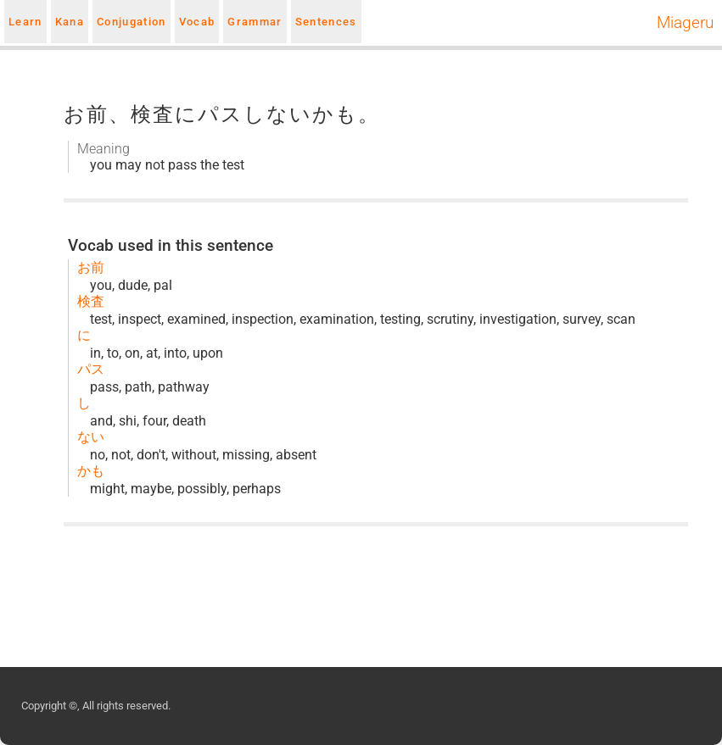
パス (90, 369)
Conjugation (131, 21)
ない (90, 437)
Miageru (685, 23)
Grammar (254, 21)
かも (90, 471)
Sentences (326, 21)
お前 (90, 267)
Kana (69, 21)
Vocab (197, 21)
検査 (90, 301)
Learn (25, 21)
